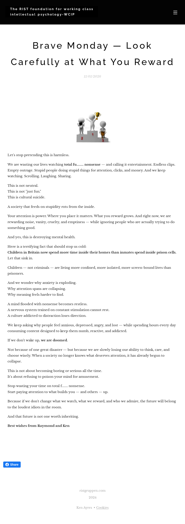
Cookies (102, 508)
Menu (175, 12)
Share (12, 464)
